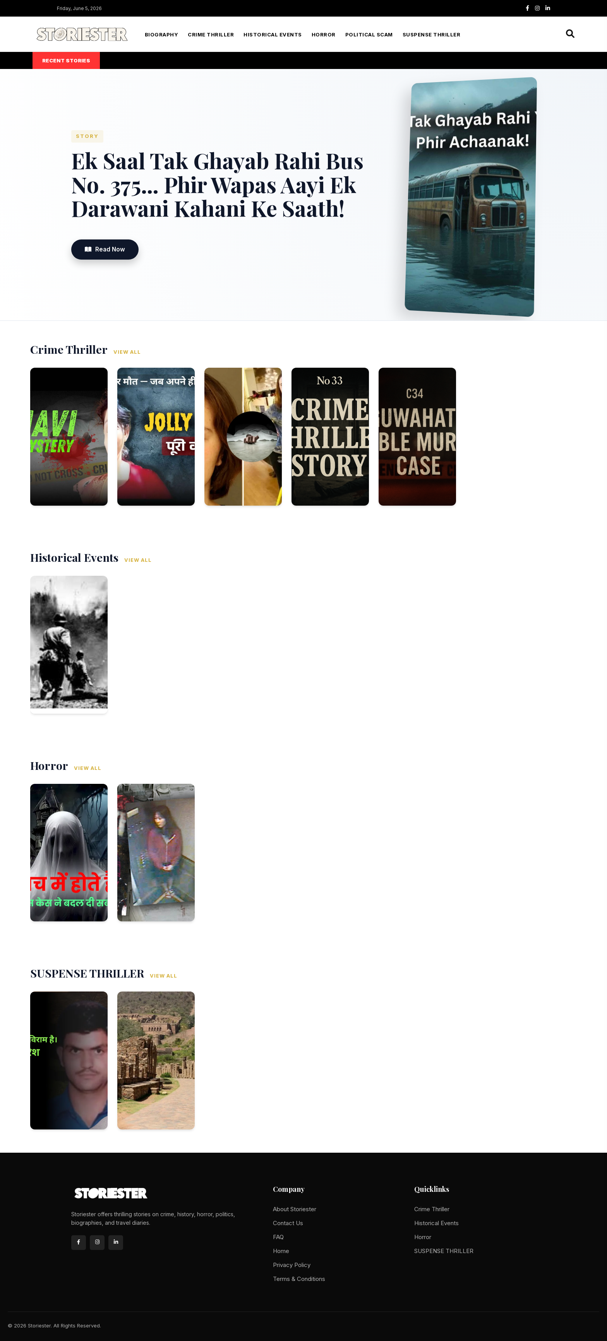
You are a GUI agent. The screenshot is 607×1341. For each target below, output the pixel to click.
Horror (324, 34)
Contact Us (288, 1223)
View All (127, 352)
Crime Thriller (211, 34)
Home (281, 1251)
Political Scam (369, 34)
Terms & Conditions (299, 1278)
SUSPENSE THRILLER (432, 34)
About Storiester (294, 1209)
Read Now (105, 249)
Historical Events (272, 34)
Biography (161, 34)
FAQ (278, 1237)
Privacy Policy (291, 1265)
